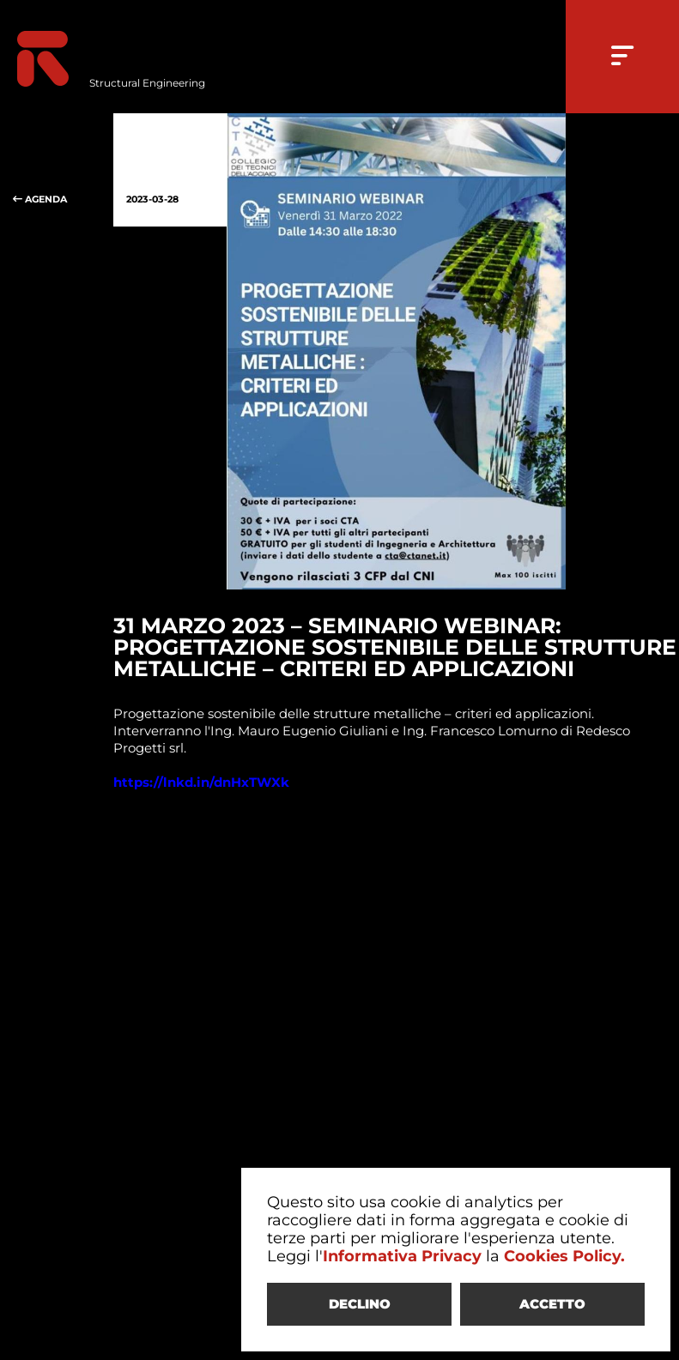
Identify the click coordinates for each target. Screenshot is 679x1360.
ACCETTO (552, 1304)
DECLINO (360, 1304)
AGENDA (56, 170)
